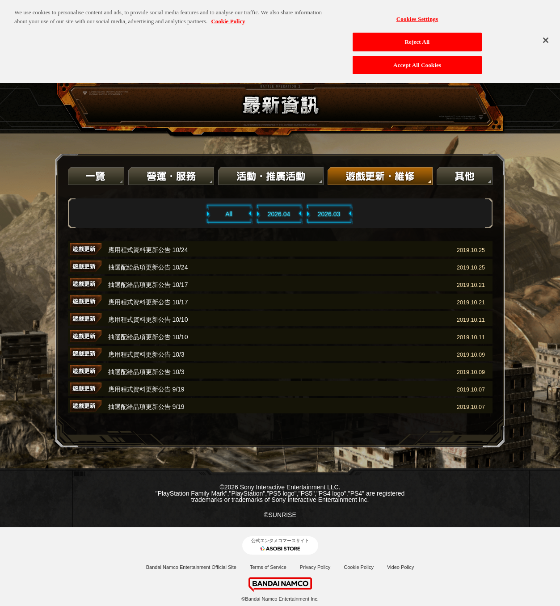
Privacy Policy (315, 567)
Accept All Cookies (417, 60)
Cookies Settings (417, 14)
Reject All (417, 37)
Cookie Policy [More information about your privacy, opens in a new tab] (228, 16)
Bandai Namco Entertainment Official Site (191, 567)
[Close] (546, 36)
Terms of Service (268, 567)
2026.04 (279, 214)
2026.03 (329, 214)
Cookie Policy (359, 567)
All (228, 214)
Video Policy (400, 567)
